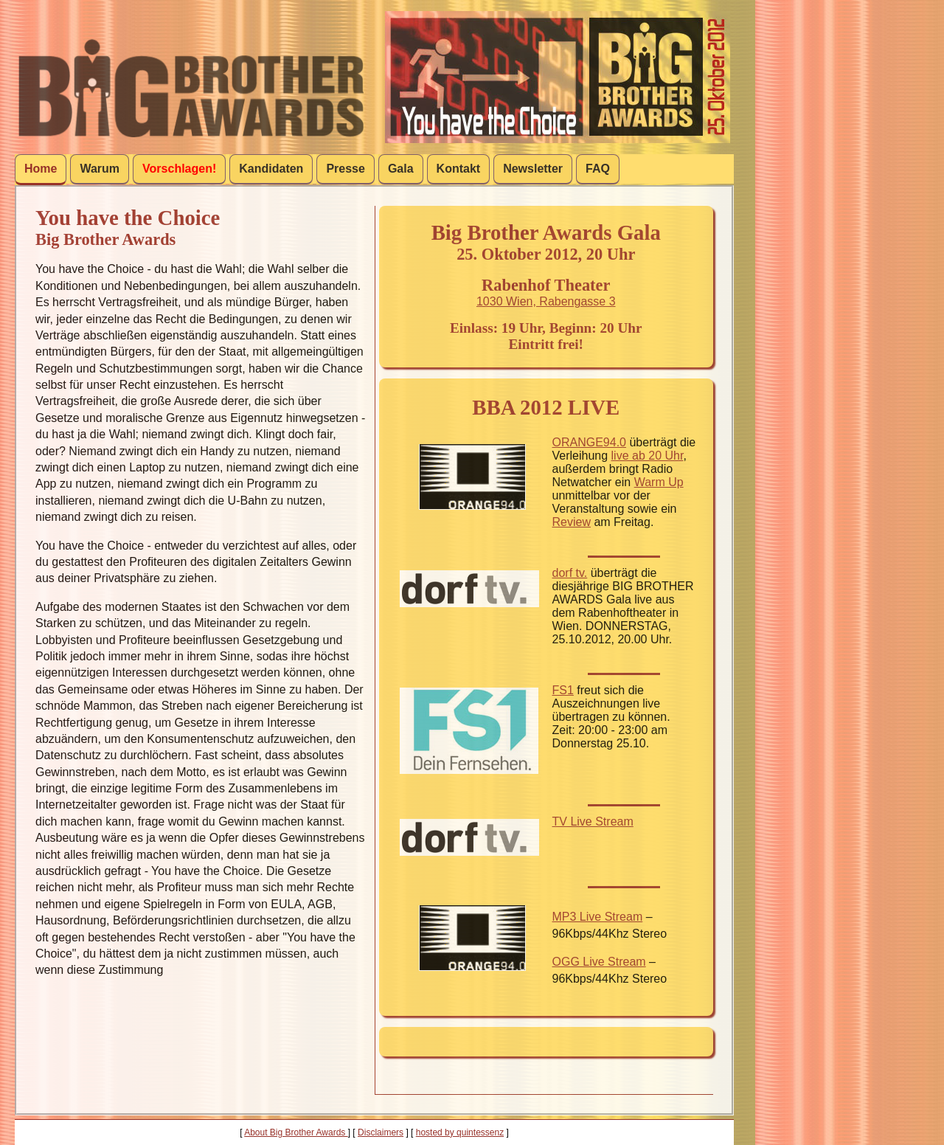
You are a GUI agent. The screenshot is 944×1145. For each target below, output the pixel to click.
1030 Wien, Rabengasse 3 (546, 301)
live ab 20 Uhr (647, 455)
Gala (401, 168)
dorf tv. (570, 573)
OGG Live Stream (599, 961)
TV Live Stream (593, 821)
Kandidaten (271, 168)
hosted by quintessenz (460, 1132)
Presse (345, 168)
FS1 (563, 690)
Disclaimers (380, 1132)
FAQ (598, 168)
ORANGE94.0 (589, 442)
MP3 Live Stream (597, 916)
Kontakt (459, 168)
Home (40, 168)
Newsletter (533, 168)
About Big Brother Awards (296, 1132)
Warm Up (659, 482)
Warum (99, 168)
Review (571, 522)
